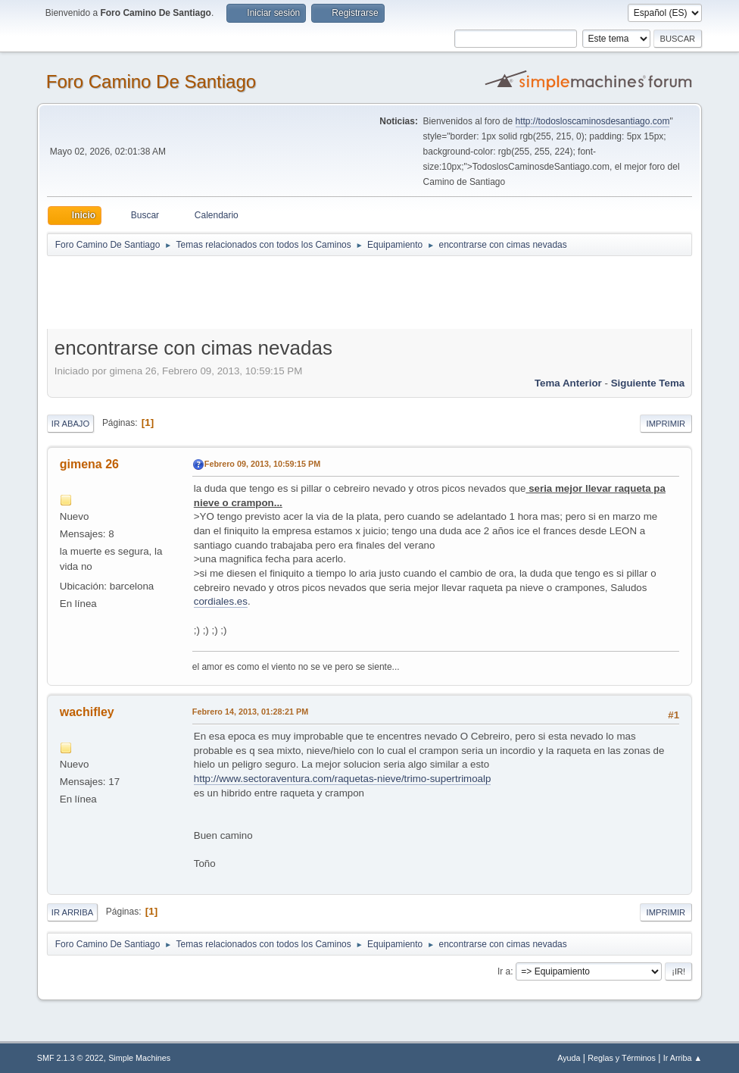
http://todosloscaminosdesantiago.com (593, 121)
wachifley (87, 711)
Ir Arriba (72, 912)
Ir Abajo (70, 423)
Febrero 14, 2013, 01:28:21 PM (250, 711)
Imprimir (666, 423)
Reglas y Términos (622, 1057)
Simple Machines (139, 1057)
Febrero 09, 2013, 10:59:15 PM (262, 463)
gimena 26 (89, 464)
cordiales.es (221, 601)
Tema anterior (568, 383)
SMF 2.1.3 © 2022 (70, 1057)
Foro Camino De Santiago (151, 81)
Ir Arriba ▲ (682, 1057)
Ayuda (568, 1057)
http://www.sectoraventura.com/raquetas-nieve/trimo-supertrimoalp (342, 778)
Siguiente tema (648, 383)
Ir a (503, 971)
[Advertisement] (313, 292)
